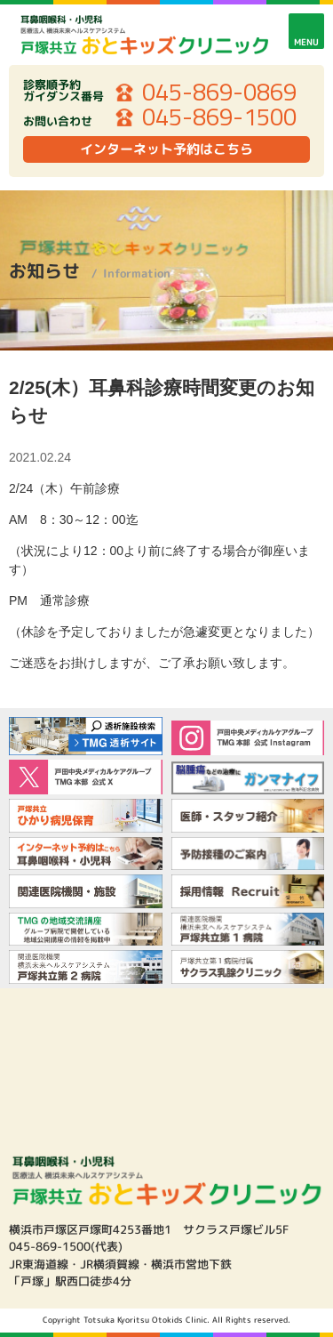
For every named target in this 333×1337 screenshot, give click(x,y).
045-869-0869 (219, 92)
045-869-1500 (219, 117)
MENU (306, 42)
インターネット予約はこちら (166, 149)
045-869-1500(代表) (66, 1246)
